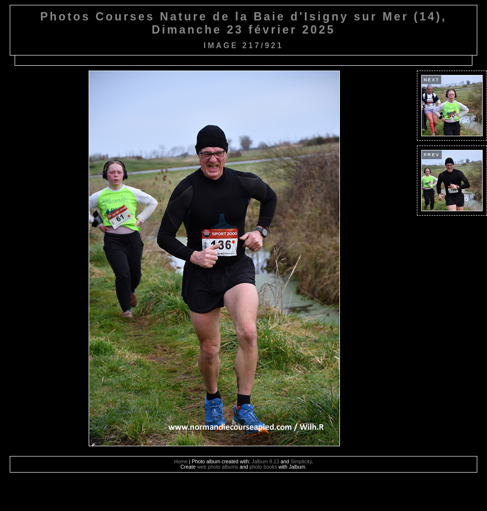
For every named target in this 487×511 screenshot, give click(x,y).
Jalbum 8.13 (266, 461)
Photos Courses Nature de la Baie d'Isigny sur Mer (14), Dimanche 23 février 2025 (243, 23)
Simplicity (300, 461)
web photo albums (217, 467)
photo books (263, 467)
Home (181, 461)
